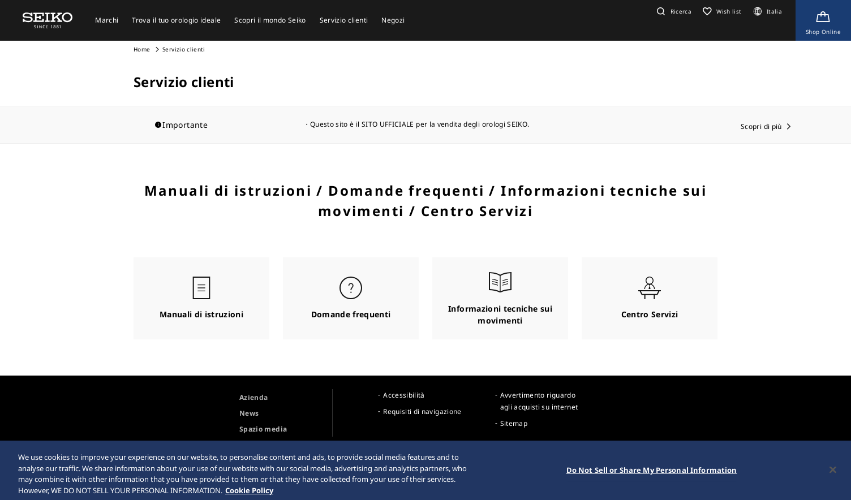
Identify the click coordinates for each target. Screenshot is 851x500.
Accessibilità (404, 395)
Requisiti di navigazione (422, 411)
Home (142, 49)
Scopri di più (761, 126)
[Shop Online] (823, 20)
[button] (672, 11)
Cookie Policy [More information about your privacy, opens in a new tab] (249, 494)
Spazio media (263, 429)
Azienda (253, 397)
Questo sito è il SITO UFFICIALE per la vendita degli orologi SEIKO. (419, 124)
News (249, 413)
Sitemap (513, 423)
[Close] (832, 474)
